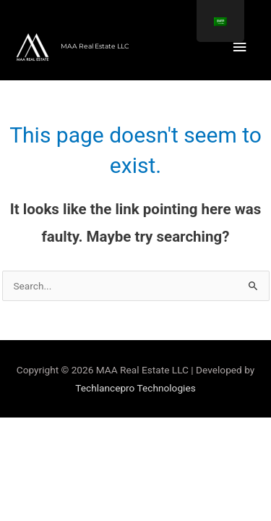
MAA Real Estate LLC (95, 46)
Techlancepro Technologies (135, 388)
